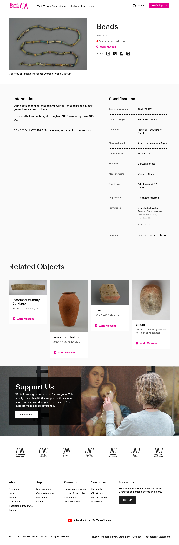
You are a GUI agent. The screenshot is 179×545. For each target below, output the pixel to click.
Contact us (15, 502)
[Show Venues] (44, 6)
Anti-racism (70, 497)
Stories (62, 6)
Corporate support (46, 493)
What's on (52, 6)
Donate (40, 502)
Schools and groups (75, 489)
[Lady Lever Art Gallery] (158, 453)
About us (14, 489)
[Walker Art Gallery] (112, 453)
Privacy (95, 537)
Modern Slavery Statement (115, 537)
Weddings (96, 502)
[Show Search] (138, 6)
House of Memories (74, 493)
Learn (84, 6)
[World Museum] (43, 453)
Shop (91, 6)
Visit (39, 6)
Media (12, 497)
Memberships (43, 489)
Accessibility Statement (157, 537)
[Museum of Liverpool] (20, 453)
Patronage (42, 497)
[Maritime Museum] (89, 453)
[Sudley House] (135, 453)
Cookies (137, 537)
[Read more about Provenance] (152, 216)
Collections (73, 6)
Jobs (11, 493)
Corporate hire (99, 489)
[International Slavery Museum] (66, 453)
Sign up (127, 499)
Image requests (72, 502)
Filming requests (100, 497)
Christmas (97, 493)
